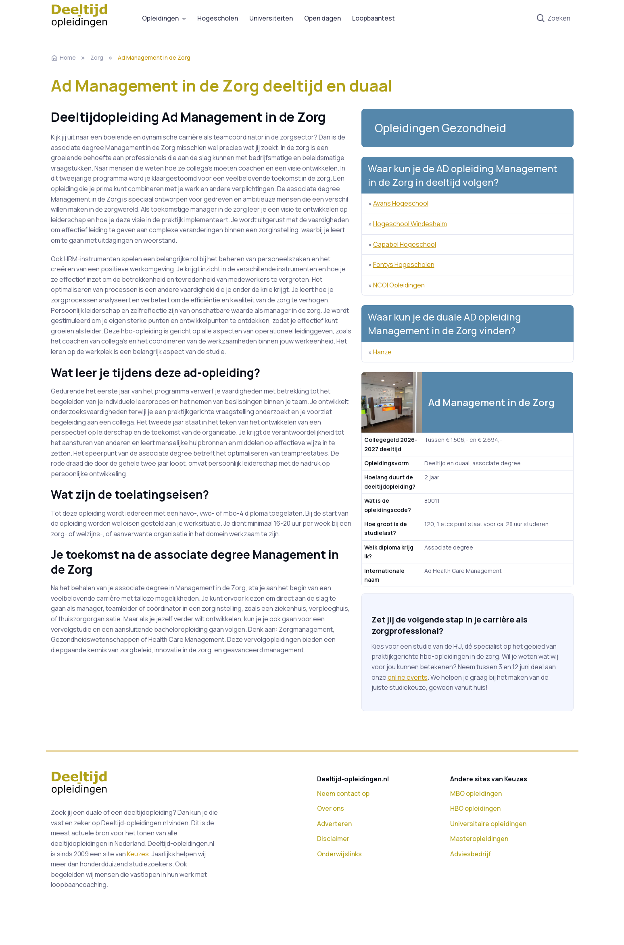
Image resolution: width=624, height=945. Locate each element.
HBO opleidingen (475, 808)
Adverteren (334, 823)
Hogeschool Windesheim (410, 223)
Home (63, 57)
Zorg (96, 57)
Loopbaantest (373, 18)
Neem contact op (343, 793)
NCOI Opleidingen (399, 285)
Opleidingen (160, 18)
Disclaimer (333, 838)
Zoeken (553, 18)
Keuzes (138, 853)
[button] (467, 128)
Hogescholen (217, 18)
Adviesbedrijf (470, 853)
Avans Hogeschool (400, 203)
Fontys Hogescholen (403, 264)
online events (408, 677)
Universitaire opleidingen (488, 823)
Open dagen (322, 18)
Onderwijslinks (339, 853)
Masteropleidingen (479, 838)
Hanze (382, 352)
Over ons (330, 808)
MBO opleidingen (476, 793)
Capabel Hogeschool (404, 244)
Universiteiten (271, 18)
